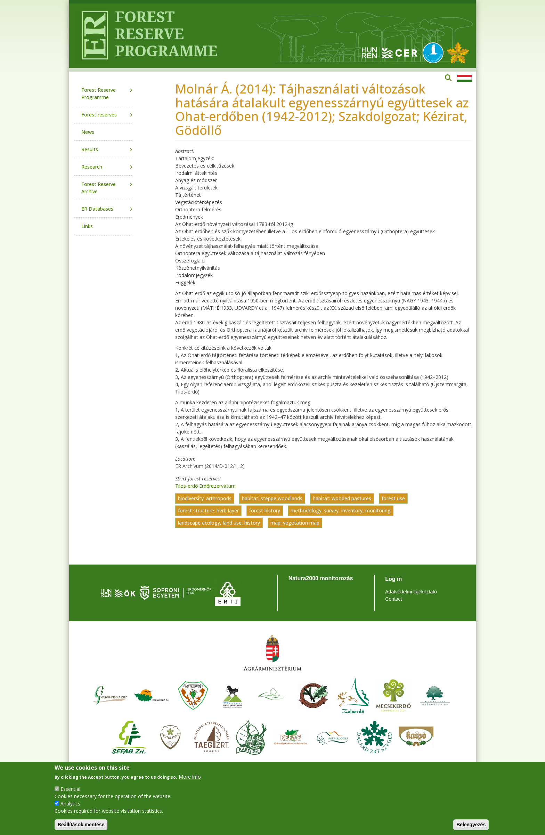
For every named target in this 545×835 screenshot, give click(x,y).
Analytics (70, 803)
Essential (70, 789)
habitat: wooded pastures (342, 498)
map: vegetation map (294, 522)
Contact (393, 599)
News (87, 132)
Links (87, 226)
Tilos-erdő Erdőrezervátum (205, 486)
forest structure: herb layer (208, 510)
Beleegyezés (471, 824)
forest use (393, 498)
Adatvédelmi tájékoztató (411, 591)
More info (190, 776)
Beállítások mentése (81, 824)
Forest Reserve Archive (98, 188)
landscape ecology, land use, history (219, 522)
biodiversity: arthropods (204, 498)
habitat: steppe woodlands (272, 498)
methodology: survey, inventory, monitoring (341, 510)
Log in (393, 579)
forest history (264, 510)
